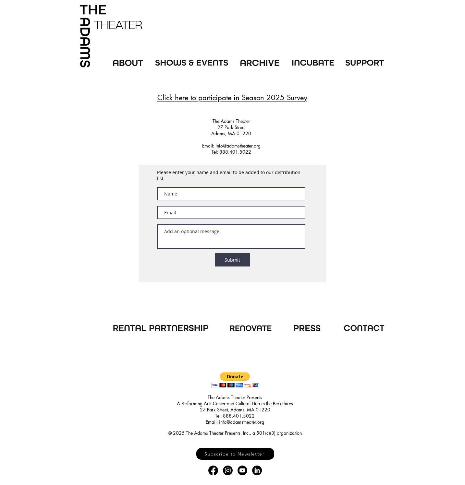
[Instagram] (228, 470)
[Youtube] (242, 470)
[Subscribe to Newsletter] (235, 454)
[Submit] (232, 259)
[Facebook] (213, 470)
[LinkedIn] (257, 470)
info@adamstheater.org (241, 422)
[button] (235, 379)
